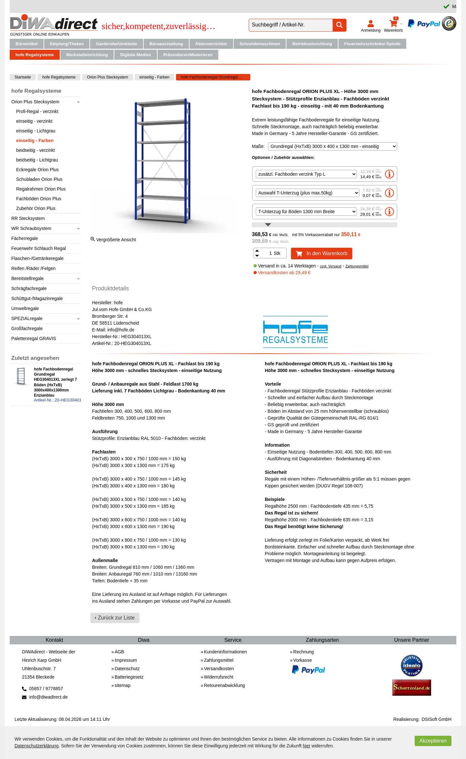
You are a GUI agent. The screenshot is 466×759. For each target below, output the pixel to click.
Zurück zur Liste (116, 617)
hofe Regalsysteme (59, 77)
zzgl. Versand (330, 266)
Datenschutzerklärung (36, 745)
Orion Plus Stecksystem (107, 77)
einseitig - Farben (155, 77)
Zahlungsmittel (356, 266)
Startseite (23, 77)
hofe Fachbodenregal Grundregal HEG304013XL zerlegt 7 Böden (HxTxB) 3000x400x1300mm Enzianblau (215, 77)
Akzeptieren (433, 740)
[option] (325, 174)
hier (306, 745)
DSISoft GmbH (436, 719)
